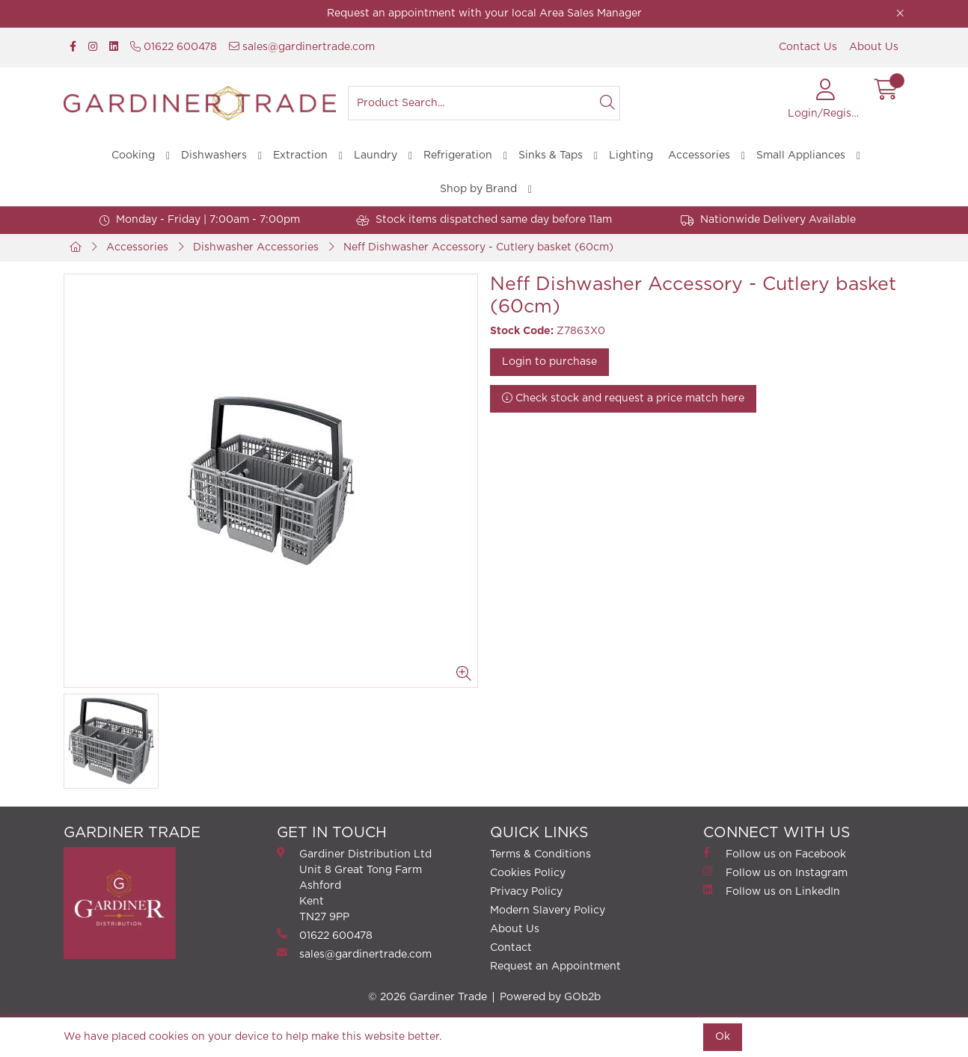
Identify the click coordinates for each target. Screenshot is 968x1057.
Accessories (699, 155)
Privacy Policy (526, 892)
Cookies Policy (528, 873)
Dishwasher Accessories (256, 247)
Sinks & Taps (550, 155)
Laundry (375, 155)
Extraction (300, 155)
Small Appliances (800, 155)
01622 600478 (173, 46)
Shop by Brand (478, 189)
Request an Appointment (555, 966)
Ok (722, 1037)
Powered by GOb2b (550, 997)
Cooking (133, 155)
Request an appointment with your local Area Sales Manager (484, 13)
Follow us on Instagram (775, 872)
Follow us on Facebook (774, 853)
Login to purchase (549, 362)
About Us (873, 47)
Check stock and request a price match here (623, 398)
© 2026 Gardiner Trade (427, 997)
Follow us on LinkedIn (771, 890)
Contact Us (808, 47)
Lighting (631, 155)
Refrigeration (457, 155)
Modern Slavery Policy (547, 910)
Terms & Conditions (540, 854)
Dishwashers (214, 155)
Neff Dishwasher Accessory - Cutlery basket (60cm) (478, 247)
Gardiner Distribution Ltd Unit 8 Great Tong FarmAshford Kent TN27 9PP (354, 884)
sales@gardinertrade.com (302, 46)
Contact (511, 948)
